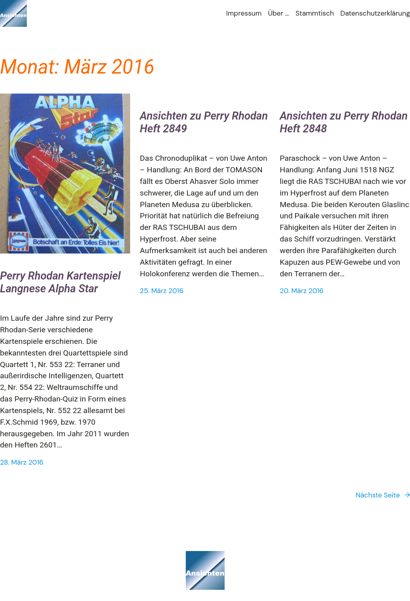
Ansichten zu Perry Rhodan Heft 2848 (344, 123)
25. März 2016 (161, 290)
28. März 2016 (22, 462)
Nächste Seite (383, 495)
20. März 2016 (302, 290)
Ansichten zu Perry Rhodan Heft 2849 (204, 123)
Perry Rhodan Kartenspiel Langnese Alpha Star (60, 283)
